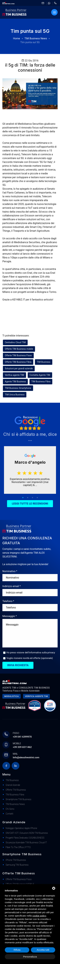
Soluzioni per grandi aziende (19, 368)
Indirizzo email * (11, 586)
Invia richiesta (18, 665)
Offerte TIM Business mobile (19, 349)
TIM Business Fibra (40, 381)
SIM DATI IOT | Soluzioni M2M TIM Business (27, 833)
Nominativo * (9, 571)
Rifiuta (17, 949)
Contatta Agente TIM (40, 375)
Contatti (9, 813)
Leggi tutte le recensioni (30, 503)
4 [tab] (37, 497)
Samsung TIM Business (17, 865)
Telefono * (8, 601)
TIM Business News (35, 38)
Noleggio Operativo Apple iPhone (21, 828)
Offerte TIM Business (16, 790)
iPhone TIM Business (16, 860)
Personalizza (30, 956)
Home (16, 38)
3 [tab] (32, 497)
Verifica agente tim (36, 696)
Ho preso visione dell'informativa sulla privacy (30, 652)
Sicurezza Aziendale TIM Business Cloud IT (26, 842)
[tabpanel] (30, 470)
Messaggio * (9, 616)
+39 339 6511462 (22, 747)
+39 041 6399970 (22, 736)
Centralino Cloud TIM (15, 342)
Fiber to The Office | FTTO (18, 847)
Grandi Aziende (13, 785)
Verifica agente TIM (14, 375)
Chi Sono (10, 809)
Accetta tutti (43, 949)
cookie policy (39, 915)
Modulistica (11, 696)
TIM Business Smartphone (18, 388)
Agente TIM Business (15, 381)
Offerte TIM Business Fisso (18, 355)
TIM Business (43, 362)
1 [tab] (22, 497)
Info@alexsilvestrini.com (26, 757)
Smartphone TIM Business (18, 799)
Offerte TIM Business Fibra (18, 362)
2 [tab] (27, 497)
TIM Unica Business (14, 394)
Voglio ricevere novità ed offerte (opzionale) (29, 658)
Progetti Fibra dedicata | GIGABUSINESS (25, 837)
